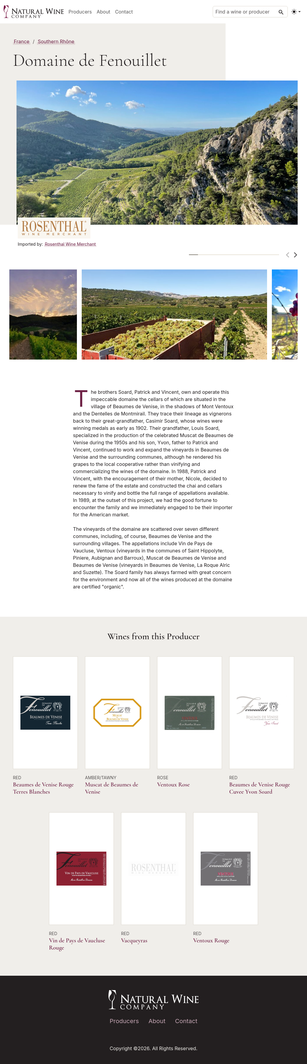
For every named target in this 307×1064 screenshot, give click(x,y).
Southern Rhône (56, 41)
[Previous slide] (288, 255)
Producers (80, 12)
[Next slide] (295, 255)
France (21, 41)
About (103, 12)
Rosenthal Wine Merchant (70, 244)
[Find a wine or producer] (250, 11)
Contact (124, 12)
